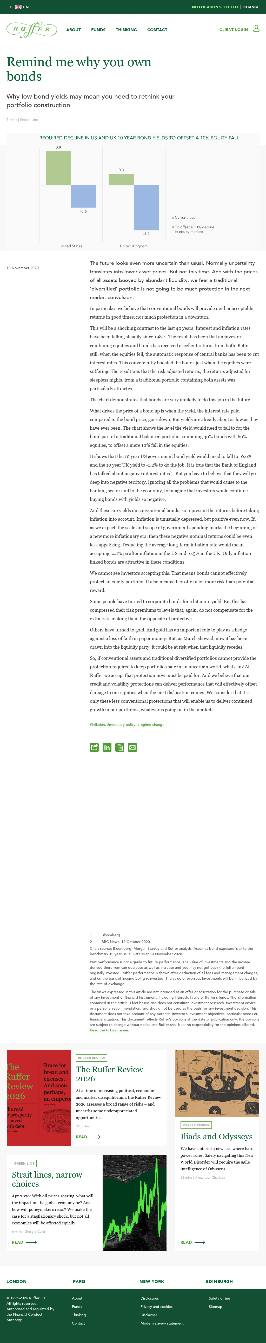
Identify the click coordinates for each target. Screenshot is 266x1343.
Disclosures (150, 1298)
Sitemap (215, 1306)
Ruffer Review (90, 1058)
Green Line (29, 119)
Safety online (219, 1298)
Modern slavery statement (162, 1323)
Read (90, 1136)
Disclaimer (149, 1315)
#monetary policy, (122, 724)
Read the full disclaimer (109, 1030)
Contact (157, 29)
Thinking (126, 29)
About (73, 29)
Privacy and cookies (156, 1306)
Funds (98, 29)
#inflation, (98, 724)
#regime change (150, 724)
